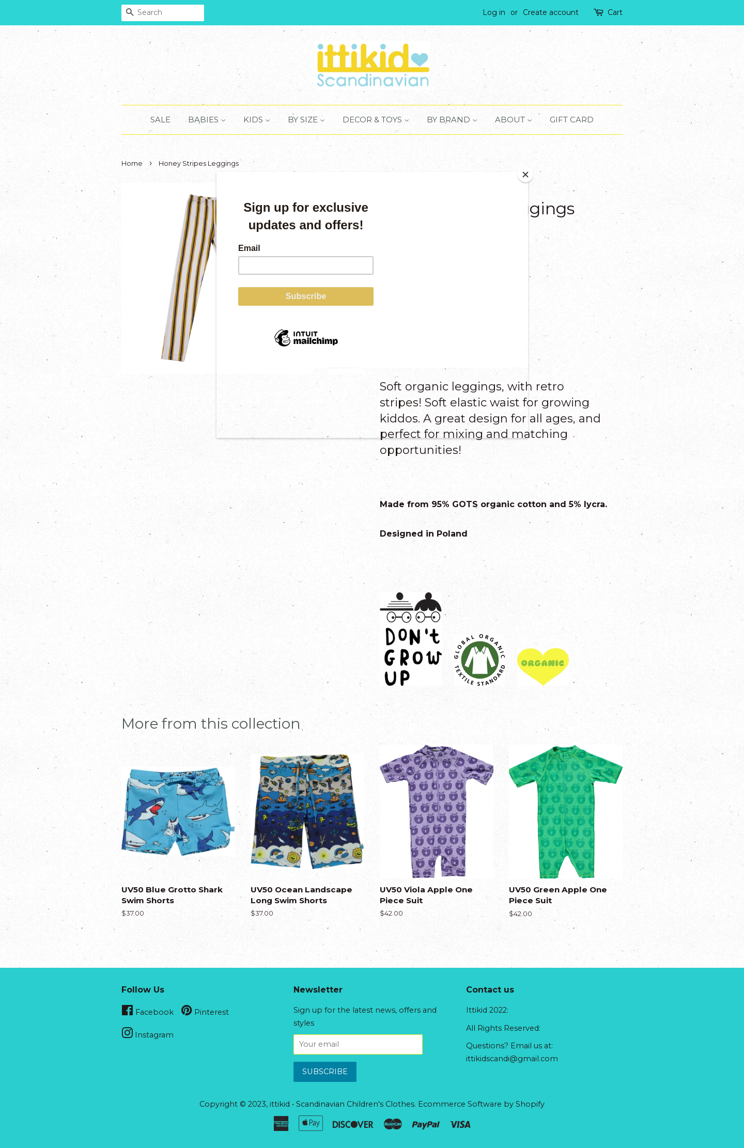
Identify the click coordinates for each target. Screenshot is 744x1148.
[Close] (525, 174)
